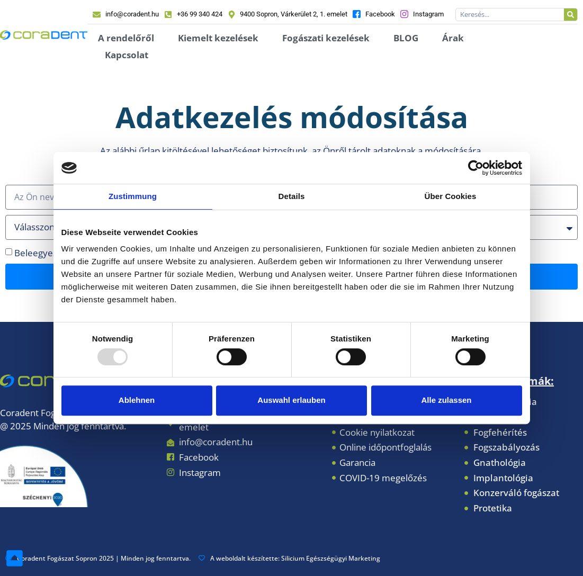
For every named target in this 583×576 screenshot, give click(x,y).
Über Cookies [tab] (451, 196)
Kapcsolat (126, 55)
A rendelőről (126, 38)
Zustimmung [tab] (133, 196)
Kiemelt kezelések (218, 38)
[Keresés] (570, 14)
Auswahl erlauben (291, 399)
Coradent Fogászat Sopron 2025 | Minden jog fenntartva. (98, 558)
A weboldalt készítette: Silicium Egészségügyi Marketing (289, 558)
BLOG (405, 38)
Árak (453, 38)
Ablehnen (137, 399)
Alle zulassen (446, 399)
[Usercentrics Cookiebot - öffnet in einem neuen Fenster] (475, 168)
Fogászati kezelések (326, 38)
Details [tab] (292, 196)
